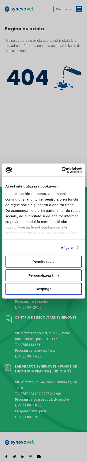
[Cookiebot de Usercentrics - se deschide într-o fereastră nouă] (62, 170)
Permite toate (43, 262)
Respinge (44, 289)
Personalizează (43, 275)
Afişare (67, 248)
